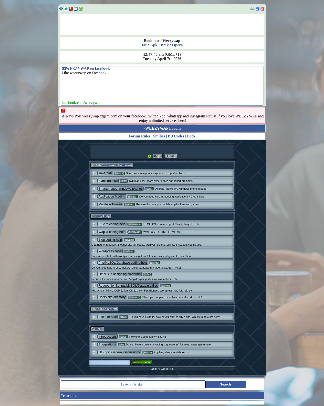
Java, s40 (105, 173)
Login (158, 156)
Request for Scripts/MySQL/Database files (128, 285)
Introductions (107, 336)
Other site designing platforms (119, 274)
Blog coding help (110, 239)
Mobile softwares (110, 204)
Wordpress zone (109, 251)
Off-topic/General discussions (119, 352)
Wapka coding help (111, 232)
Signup (171, 156)
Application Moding (111, 196)
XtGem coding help (111, 224)
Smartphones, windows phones (120, 188)
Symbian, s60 (108, 181)
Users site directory (111, 297)
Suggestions (107, 344)
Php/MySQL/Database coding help (122, 262)
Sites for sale (107, 317)
